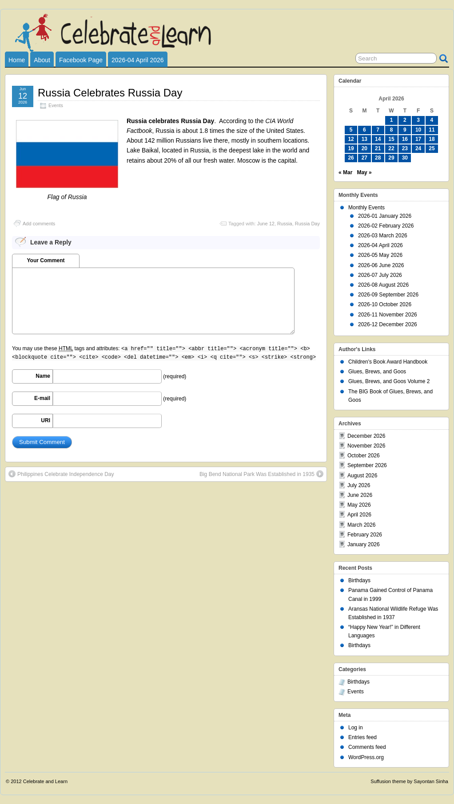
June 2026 (359, 495)
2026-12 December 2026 (387, 324)
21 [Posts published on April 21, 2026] (378, 148)
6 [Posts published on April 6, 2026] (364, 130)
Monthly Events (366, 207)
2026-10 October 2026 (384, 304)
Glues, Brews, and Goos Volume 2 (389, 381)
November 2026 (366, 446)
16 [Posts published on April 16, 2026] (405, 139)
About (42, 60)
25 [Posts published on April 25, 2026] (431, 148)
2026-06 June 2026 (381, 265)
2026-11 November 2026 (387, 315)
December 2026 (366, 436)
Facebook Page (81, 60)
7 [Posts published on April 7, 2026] (377, 130)
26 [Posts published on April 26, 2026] (351, 158)
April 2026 (359, 515)
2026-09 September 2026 (388, 295)
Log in (355, 727)
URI (45, 420)
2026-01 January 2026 (384, 216)
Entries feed (362, 737)
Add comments (39, 223)
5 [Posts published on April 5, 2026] (351, 130)
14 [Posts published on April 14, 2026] (378, 139)
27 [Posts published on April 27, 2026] (364, 158)
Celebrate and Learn (45, 781)
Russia (284, 223)
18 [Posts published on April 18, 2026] (431, 139)
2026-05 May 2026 (380, 255)
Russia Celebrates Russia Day (110, 93)
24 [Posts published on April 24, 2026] (418, 148)
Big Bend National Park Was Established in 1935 (261, 473)
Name (43, 376)
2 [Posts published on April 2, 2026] (404, 120)
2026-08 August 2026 (383, 285)
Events (55, 105)
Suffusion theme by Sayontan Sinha (409, 781)
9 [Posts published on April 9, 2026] (404, 130)
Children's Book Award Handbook (387, 362)
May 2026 (359, 505)
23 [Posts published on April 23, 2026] (405, 148)
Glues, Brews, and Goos (377, 371)
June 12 (266, 223)
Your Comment (45, 260)
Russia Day (307, 223)
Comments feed (367, 747)
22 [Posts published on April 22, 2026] (391, 148)
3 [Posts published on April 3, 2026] (418, 120)
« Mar (345, 172)
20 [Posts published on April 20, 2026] (364, 148)
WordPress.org (366, 757)
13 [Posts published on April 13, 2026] (364, 139)
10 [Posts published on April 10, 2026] (418, 130)
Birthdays (359, 580)
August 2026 (362, 475)
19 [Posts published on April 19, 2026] (351, 148)
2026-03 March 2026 (382, 235)
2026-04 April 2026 (138, 60)
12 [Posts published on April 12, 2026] (351, 139)
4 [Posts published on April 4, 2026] (432, 120)
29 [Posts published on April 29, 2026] (391, 158)
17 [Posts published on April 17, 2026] (418, 139)
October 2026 (363, 455)
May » (364, 172)
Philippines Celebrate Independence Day (61, 473)
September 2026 (367, 465)
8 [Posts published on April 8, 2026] (391, 130)
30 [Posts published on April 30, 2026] (405, 158)
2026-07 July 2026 (380, 275)
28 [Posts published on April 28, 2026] (378, 158)
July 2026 (358, 485)
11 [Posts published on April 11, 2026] (431, 130)
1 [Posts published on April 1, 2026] (391, 120)
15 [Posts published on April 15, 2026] (391, 139)
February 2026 (364, 535)
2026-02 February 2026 (386, 226)
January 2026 (363, 544)
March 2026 (361, 525)
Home (16, 60)
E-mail (42, 398)
